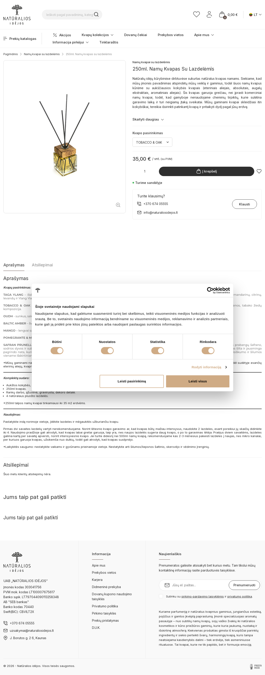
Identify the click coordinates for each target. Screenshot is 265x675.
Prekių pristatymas (105, 620)
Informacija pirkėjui (71, 42)
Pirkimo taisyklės (104, 613)
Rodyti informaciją (206, 367)
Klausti (244, 204)
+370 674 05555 (22, 623)
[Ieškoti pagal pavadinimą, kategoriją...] (86, 14)
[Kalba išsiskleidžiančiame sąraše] (255, 15)
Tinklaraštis (108, 42)
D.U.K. (96, 628)
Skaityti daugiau (148, 119)
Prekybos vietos (171, 35)
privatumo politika (239, 596)
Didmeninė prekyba (106, 587)
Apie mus (204, 35)
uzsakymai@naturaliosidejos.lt (32, 630)
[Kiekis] (144, 171)
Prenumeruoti (244, 585)
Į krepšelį (207, 171)
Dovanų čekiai (135, 35)
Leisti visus (198, 381)
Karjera (97, 580)
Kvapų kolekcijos (97, 35)
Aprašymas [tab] (13, 265)
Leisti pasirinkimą (132, 381)
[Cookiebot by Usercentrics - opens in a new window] (210, 290)
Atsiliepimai (42, 265)
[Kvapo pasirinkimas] (152, 142)
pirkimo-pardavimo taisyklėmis (203, 596)
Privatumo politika (105, 606)
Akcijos (62, 35)
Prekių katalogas (19, 39)
